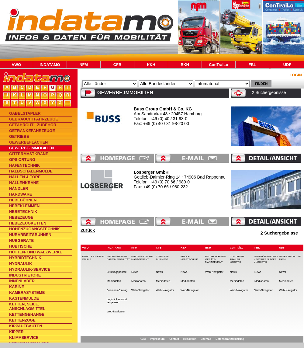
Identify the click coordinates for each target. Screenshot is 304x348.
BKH (185, 64)
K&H (151, 64)
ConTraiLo (218, 64)
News (134, 271)
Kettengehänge (26, 314)
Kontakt (174, 338)
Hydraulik (20, 263)
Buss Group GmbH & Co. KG (163, 108)
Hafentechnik (24, 165)
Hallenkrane (24, 182)
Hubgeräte (21, 240)
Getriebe (19, 136)
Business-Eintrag (117, 290)
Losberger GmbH (151, 172)
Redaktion (190, 338)
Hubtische (20, 246)
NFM (83, 64)
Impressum (157, 338)
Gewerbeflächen (28, 142)
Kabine (16, 286)
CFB (117, 64)
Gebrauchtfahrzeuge (33, 119)
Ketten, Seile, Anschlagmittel (27, 306)
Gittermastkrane (28, 153)
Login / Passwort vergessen (117, 301)
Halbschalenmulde (31, 171)
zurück (88, 230)
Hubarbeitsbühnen (30, 234)
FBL (252, 64)
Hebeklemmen (24, 206)
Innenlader (22, 281)
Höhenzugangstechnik (34, 229)
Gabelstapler (25, 113)
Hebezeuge (21, 217)
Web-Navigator (116, 311)
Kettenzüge (22, 320)
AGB (143, 338)
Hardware (20, 194)
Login (295, 75)
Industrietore (25, 275)
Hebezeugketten (27, 223)
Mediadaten (114, 281)
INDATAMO (50, 64)
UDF (287, 64)
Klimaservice (23, 337)
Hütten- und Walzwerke (35, 252)
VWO (16, 64)
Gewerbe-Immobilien (31, 148)
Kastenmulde (24, 298)
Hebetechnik (23, 211)
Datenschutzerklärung (230, 338)
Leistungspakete (117, 271)
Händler (18, 188)
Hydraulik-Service (29, 269)
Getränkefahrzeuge (32, 130)
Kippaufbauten (25, 326)
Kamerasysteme (27, 292)
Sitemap (206, 338)
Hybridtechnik (25, 258)
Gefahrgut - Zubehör (32, 125)
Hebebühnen (22, 200)
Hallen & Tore (25, 177)
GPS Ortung (22, 159)
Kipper (16, 331)
